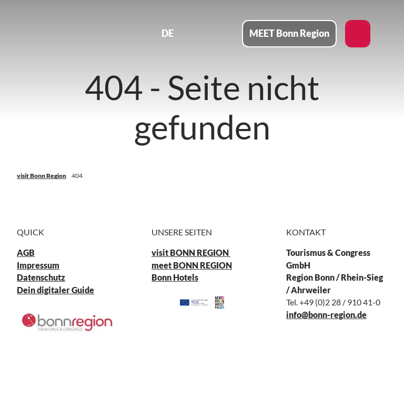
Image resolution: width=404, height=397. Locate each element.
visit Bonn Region (41, 175)
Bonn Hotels (175, 278)
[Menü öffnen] (224, 33)
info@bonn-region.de (326, 315)
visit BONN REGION (191, 253)
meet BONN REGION (192, 265)
